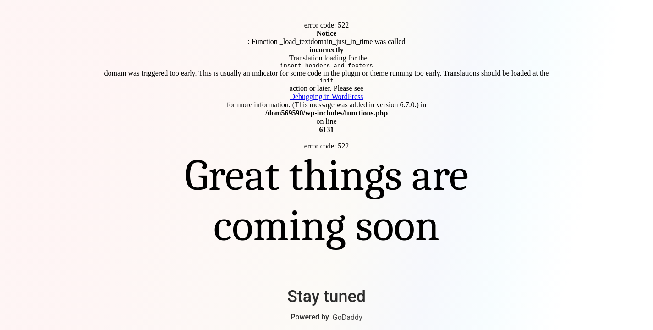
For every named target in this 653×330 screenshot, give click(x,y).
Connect (326, 165)
